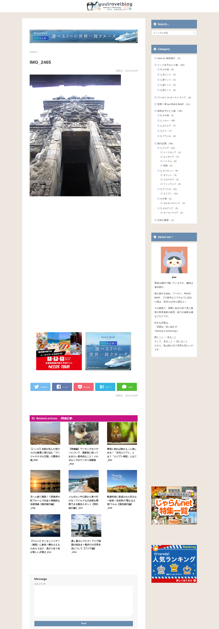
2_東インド (168, 79)
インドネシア (172, 152)
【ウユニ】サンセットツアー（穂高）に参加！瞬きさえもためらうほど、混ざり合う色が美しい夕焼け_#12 (96, 498)
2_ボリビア (168, 125)
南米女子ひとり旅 (170, 110)
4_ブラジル (168, 136)
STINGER (139, 623)
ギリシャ (170, 175)
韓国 (168, 165)
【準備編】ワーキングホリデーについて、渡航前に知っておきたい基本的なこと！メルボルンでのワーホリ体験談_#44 (69, 453)
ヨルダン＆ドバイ (174, 203)
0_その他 (167, 69)
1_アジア (168, 148)
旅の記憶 (165, 143)
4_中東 (166, 198)
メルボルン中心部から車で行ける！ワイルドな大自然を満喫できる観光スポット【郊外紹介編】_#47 (42, 498)
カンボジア (171, 156)
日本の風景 (166, 220)
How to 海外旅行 (169, 58)
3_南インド (168, 85)
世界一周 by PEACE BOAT (174, 104)
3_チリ (166, 130)
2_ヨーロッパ (169, 170)
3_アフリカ (169, 189)
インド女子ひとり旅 (171, 64)
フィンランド (172, 184)
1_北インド (168, 74)
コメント (39, 537)
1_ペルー (168, 120)
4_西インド (168, 90)
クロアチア (171, 179)
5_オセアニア (169, 208)
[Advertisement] (84, 234)
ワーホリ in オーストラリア (175, 97)
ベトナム (170, 161)
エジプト (171, 193)
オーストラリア (173, 212)
